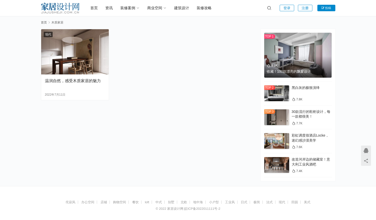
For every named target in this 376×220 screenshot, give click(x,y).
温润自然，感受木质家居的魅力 (73, 81)
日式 (244, 202)
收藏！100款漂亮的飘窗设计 (289, 71)
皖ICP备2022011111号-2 (202, 209)
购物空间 (119, 202)
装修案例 (127, 8)
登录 (286, 8)
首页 (94, 8)
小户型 (214, 202)
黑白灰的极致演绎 (306, 88)
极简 (256, 202)
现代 (48, 34)
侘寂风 (70, 202)
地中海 (198, 202)
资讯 (109, 8)
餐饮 (135, 202)
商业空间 (154, 8)
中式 (158, 202)
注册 (305, 8)
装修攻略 (204, 8)
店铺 (104, 202)
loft (147, 202)
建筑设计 (181, 8)
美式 (307, 202)
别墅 (171, 202)
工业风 (230, 202)
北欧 (184, 202)
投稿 (326, 8)
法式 (269, 202)
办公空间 (87, 202)
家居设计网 (175, 209)
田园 (294, 202)
